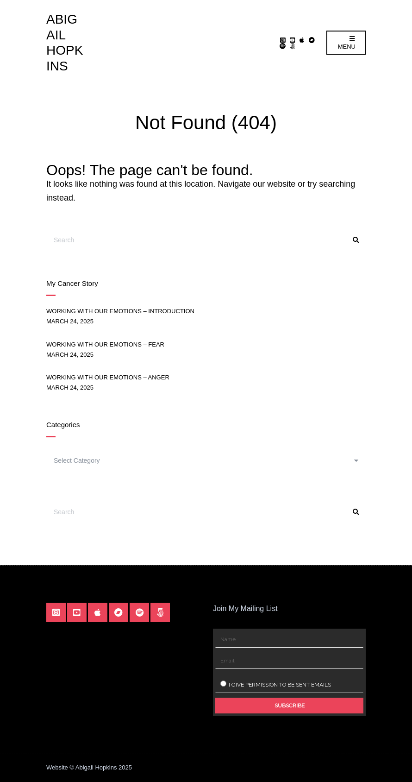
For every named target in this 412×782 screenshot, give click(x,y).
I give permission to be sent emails (275, 684)
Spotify (283, 46)
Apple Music (302, 40)
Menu (347, 43)
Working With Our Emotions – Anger (107, 377)
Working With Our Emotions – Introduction (120, 311)
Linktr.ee (292, 46)
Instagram (283, 40)
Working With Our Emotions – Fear (105, 344)
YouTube (292, 40)
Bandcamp (312, 40)
